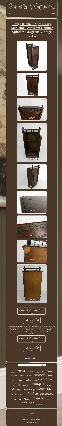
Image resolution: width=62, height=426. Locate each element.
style (15, 399)
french (49, 371)
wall (38, 372)
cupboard (39, 374)
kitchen (33, 393)
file (49, 389)
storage (13, 372)
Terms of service (31, 422)
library (27, 399)
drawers (21, 375)
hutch (50, 375)
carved (49, 385)
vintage (46, 379)
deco (48, 399)
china (21, 371)
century (20, 380)
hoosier (21, 394)
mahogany (28, 389)
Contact (31, 416)
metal (36, 380)
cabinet (28, 403)
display (16, 389)
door (20, 399)
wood (41, 389)
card (28, 379)
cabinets (26, 385)
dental (13, 380)
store (43, 372)
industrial (14, 376)
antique (38, 384)
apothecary (46, 393)
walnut (29, 375)
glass (16, 384)
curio (13, 393)
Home (32, 413)
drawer (38, 398)
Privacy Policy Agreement (31, 419)
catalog (39, 404)
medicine (31, 371)
